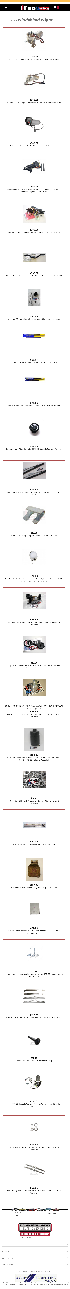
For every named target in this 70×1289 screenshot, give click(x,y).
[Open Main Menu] (5, 7)
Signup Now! (35, 1231)
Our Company (7, 1258)
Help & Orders (7, 1265)
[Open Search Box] (13, 7)
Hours (4, 1244)
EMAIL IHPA (52, 1213)
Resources (6, 1251)
